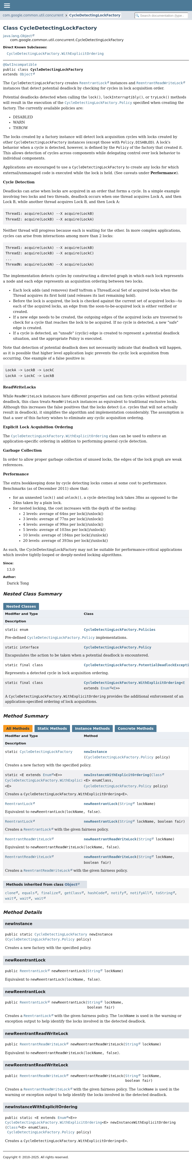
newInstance (95, 752)
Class (156, 775)
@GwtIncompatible (20, 65)
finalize (49, 893)
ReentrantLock (18, 804)
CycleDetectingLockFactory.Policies (120, 630)
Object (26, 74)
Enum (105, 688)
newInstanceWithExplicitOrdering (116, 775)
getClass (72, 893)
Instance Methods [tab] (92, 728)
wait (9, 898)
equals (28, 893)
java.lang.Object (17, 36)
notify (117, 893)
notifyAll (139, 893)
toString (164, 893)
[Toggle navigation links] (6, 5)
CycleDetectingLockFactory (94, 15)
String (126, 804)
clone (10, 893)
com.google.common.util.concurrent (33, 15)
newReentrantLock (101, 804)
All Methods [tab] (18, 728)
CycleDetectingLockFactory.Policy (117, 647)
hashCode (96, 893)
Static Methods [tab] (52, 728)
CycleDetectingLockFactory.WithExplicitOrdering (55, 54)
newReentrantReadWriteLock (110, 839)
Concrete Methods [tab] (136, 728)
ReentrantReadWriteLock (28, 839)
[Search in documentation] (161, 15)
